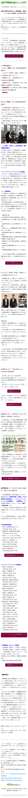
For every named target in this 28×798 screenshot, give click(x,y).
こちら (17, 745)
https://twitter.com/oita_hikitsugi (13, 780)
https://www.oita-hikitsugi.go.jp (17, 773)
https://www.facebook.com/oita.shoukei (11, 778)
